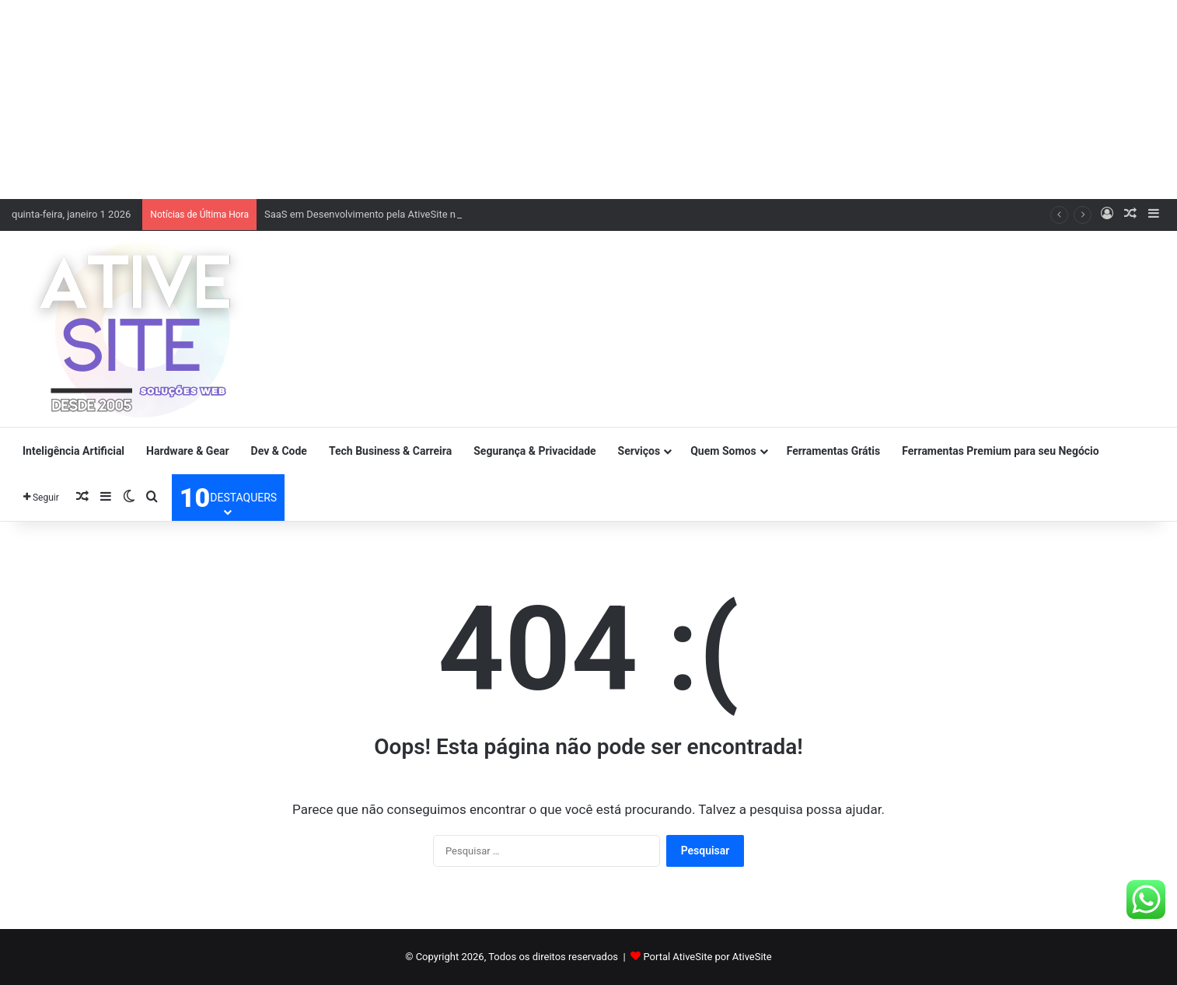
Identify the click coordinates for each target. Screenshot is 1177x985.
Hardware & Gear (187, 451)
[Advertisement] (588, 97)
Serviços (639, 451)
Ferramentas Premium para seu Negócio (1000, 451)
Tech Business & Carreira (390, 451)
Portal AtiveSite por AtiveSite (707, 956)
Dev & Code (279, 451)
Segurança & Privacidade (534, 451)
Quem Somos (723, 451)
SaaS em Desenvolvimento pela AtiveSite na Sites (375, 214)
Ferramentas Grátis (834, 451)
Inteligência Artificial (73, 451)
